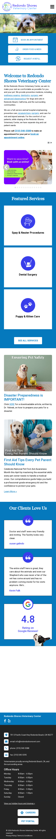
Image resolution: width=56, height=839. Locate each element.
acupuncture (24, 113)
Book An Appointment (28, 39)
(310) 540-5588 (23, 130)
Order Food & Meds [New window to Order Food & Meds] (28, 49)
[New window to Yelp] (10, 721)
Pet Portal (28, 821)
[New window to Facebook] (5, 721)
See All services (28, 340)
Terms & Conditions (24, 836)
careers (28, 812)
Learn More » (10, 491)
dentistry (25, 95)
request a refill (28, 58)
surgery (34, 95)
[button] (48, 143)
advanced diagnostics (15, 98)
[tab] (15, 187)
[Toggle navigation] (52, 6)
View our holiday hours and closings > (19, 803)
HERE (11, 404)
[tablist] (28, 187)
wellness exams (12, 95)
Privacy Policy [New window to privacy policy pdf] (11, 836)
